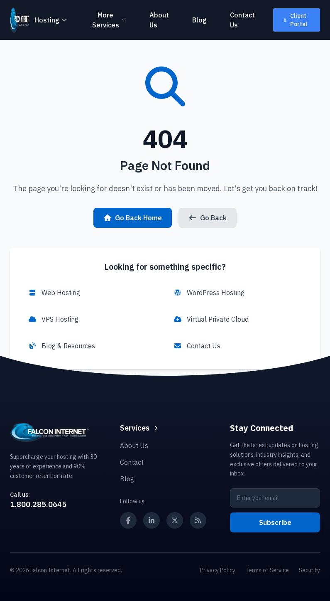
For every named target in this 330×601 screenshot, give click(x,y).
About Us (159, 20)
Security (309, 570)
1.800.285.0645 (38, 504)
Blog (199, 20)
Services (139, 428)
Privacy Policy (217, 570)
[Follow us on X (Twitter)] (174, 520)
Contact (132, 462)
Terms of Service (267, 570)
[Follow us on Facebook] (128, 520)
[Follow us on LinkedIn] (151, 520)
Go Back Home (132, 218)
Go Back (207, 218)
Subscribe (275, 522)
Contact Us (242, 20)
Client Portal (295, 20)
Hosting (51, 20)
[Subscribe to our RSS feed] (198, 520)
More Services (109, 20)
